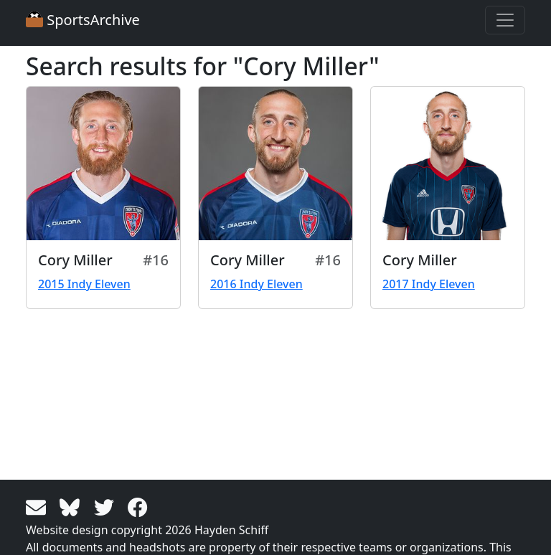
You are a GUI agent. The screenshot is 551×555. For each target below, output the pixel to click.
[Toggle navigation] (505, 20)
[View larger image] (103, 163)
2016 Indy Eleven (256, 284)
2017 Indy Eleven (428, 284)
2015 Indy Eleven (84, 284)
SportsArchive (83, 19)
